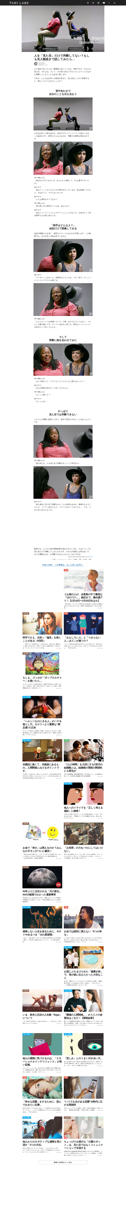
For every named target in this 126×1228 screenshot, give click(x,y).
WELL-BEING (26, 697)
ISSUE (66, 741)
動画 (90, 559)
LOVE (66, 570)
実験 (80, 559)
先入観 (54, 559)
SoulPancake (90, 557)
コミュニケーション (61, 559)
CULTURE (25, 614)
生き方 (69, 559)
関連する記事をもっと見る (63, 1162)
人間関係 (75, 559)
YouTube (85, 559)
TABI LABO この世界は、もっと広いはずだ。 (63, 565)
